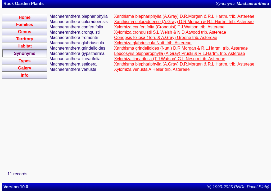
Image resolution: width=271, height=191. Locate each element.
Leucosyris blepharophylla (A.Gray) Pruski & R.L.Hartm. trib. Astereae (179, 53)
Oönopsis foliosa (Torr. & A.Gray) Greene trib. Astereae (165, 37)
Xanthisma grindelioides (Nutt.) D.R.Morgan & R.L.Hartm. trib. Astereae (181, 48)
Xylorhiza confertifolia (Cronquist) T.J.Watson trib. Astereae (169, 27)
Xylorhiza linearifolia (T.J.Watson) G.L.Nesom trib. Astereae (169, 59)
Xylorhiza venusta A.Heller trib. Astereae (151, 69)
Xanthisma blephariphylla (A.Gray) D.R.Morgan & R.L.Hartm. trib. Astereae (184, 16)
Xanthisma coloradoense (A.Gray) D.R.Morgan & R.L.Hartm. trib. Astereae (184, 21)
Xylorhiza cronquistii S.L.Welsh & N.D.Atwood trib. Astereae (170, 32)
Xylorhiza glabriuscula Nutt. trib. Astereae (153, 43)
